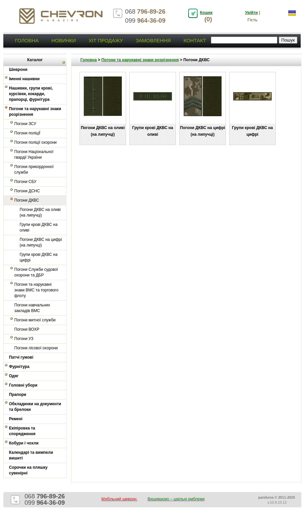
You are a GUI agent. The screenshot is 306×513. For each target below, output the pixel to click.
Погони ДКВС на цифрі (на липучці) (41, 242)
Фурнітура (19, 366)
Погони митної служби (35, 320)
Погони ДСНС (27, 191)
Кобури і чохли (24, 443)
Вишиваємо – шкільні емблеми (176, 499)
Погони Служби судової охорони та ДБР (36, 272)
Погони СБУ (25, 181)
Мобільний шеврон (119, 499)
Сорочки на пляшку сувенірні (28, 470)
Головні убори (23, 385)
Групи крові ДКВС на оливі (39, 227)
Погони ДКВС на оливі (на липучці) (40, 212)
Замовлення (153, 40)
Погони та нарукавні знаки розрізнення (35, 111)
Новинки (63, 40)
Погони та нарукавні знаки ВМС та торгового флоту (36, 290)
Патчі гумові (21, 357)
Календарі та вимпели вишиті (31, 455)
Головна (27, 40)
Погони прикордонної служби (34, 169)
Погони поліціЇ (27, 133)
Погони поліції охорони (35, 142)
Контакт (195, 40)
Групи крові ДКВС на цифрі (39, 257)
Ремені (15, 419)
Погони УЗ (23, 338)
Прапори (17, 394)
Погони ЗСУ (25, 123)
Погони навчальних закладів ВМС (32, 308)
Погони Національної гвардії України (34, 154)
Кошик (206, 12)
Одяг (14, 376)
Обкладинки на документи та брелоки (35, 407)
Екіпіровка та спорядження (22, 431)
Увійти (251, 12)
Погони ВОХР (26, 329)
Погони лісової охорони (36, 348)
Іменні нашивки (24, 79)
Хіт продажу (105, 40)
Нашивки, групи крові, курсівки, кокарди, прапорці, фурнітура (31, 94)
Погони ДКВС (26, 200)
